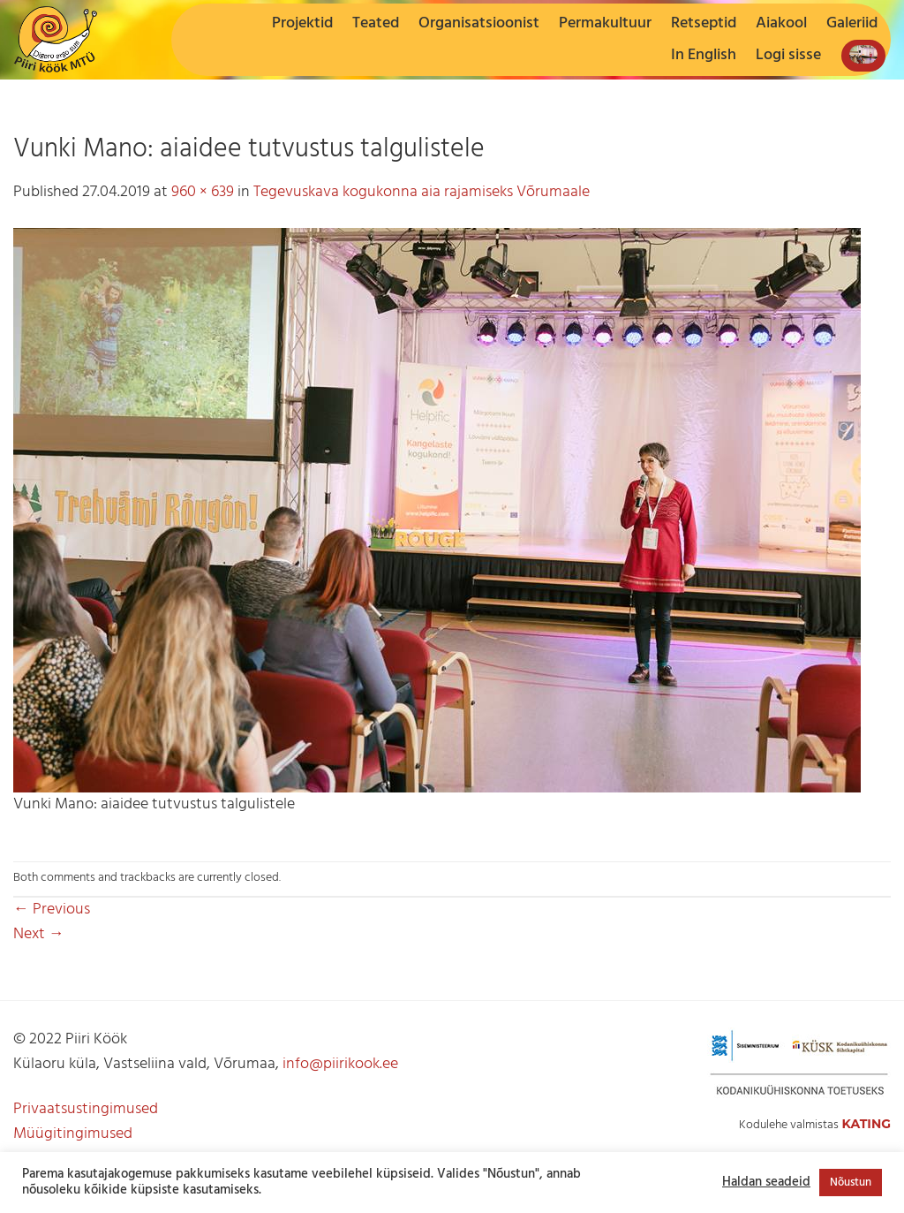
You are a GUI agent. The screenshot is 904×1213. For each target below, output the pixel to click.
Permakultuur (605, 23)
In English (703, 55)
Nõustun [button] (850, 1182)
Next (38, 934)
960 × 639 (202, 192)
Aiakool (781, 23)
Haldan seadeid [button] (766, 1183)
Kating (866, 1124)
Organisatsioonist (478, 23)
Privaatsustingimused (85, 1109)
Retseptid (703, 23)
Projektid (302, 23)
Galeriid (852, 23)
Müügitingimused (72, 1134)
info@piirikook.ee (340, 1064)
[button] (788, 56)
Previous (51, 909)
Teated (375, 23)
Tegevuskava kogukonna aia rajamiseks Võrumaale (421, 192)
